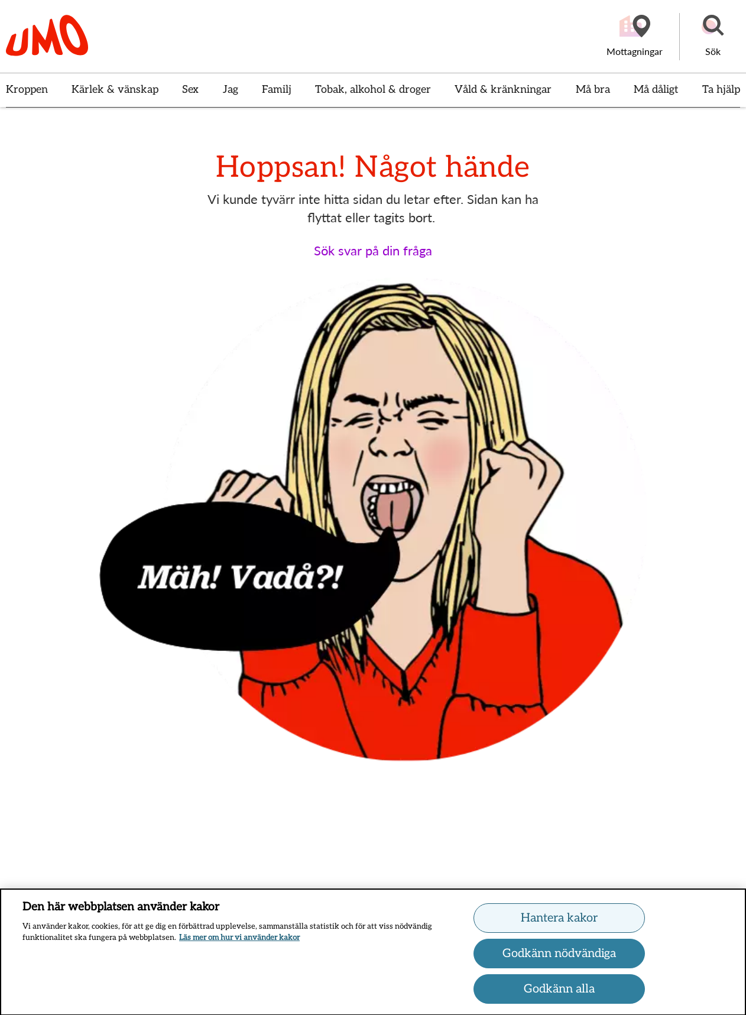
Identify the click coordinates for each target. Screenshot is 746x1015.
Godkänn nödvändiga (559, 958)
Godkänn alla (559, 993)
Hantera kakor (559, 922)
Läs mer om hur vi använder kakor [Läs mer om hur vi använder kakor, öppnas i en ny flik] (239, 942)
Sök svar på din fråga (373, 250)
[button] (713, 36)
